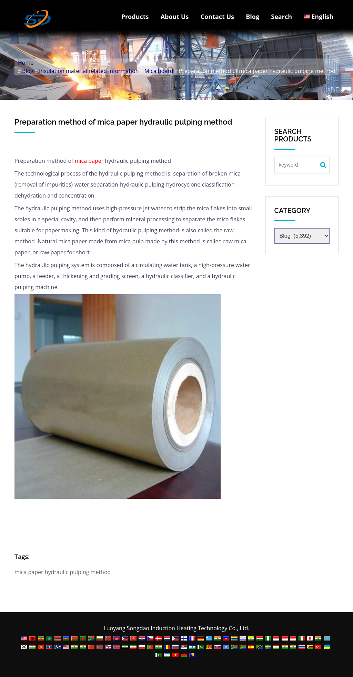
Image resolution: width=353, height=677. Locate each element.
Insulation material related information (89, 71)
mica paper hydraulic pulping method (62, 572)
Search (281, 16)
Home (25, 62)
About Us (175, 16)
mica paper (89, 161)
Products (135, 16)
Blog (252, 16)
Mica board (158, 71)
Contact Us (217, 16)
